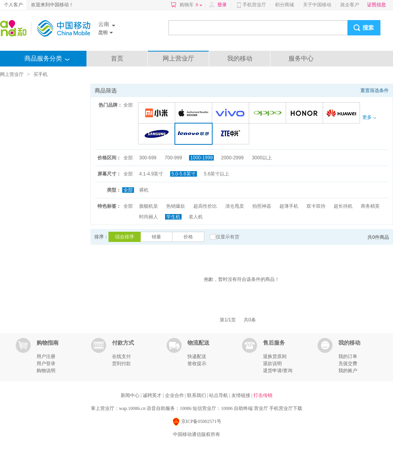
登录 (222, 4)
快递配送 (196, 356)
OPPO (269, 113)
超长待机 (343, 206)
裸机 (144, 190)
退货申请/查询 (277, 370)
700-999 (173, 158)
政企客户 (349, 4)
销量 (156, 237)
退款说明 (272, 363)
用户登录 (46, 363)
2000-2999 (232, 158)
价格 (188, 237)
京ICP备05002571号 (197, 422)
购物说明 (46, 370)
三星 (158, 134)
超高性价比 (205, 206)
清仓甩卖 (234, 206)
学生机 (173, 217)
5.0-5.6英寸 (183, 174)
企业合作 (175, 395)
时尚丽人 (148, 217)
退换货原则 (274, 356)
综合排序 (124, 237)
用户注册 (46, 356)
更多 (369, 117)
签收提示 (196, 363)
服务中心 (301, 58)
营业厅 (261, 408)
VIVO (232, 113)
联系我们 (197, 395)
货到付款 (121, 363)
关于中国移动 (317, 4)
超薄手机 (288, 206)
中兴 (232, 134)
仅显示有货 (227, 237)
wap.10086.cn (132, 408)
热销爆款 (175, 206)
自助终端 (243, 408)
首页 (117, 58)
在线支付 (121, 356)
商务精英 (370, 206)
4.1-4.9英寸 (151, 174)
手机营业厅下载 (285, 408)
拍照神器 (261, 206)
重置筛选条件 (374, 90)
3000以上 (262, 158)
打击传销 (262, 395)
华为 (342, 113)
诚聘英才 (153, 395)
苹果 (195, 113)
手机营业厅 (254, 4)
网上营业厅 (178, 58)
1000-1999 (201, 158)
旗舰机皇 (148, 206)
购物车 (191, 4)
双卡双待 (316, 206)
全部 (128, 105)
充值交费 (347, 363)
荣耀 (305, 113)
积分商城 (284, 4)
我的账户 (347, 370)
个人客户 (13, 4)
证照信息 (376, 4)
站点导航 (219, 395)
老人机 (196, 217)
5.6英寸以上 (217, 174)
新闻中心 (131, 395)
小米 (158, 113)
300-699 (147, 158)
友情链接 (241, 395)
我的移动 (239, 58)
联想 (195, 134)
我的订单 (347, 356)
